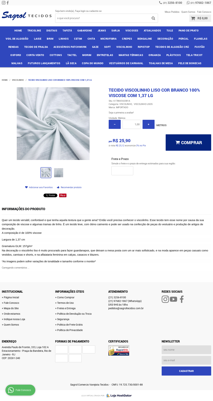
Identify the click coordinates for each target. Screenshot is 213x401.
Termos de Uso (65, 302)
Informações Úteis (69, 292)
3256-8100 (172, 3)
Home (18, 30)
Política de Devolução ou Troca (74, 313)
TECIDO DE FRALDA (36, 47)
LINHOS (64, 38)
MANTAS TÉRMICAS (131, 55)
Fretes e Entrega (66, 308)
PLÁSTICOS (173, 55)
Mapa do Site (11, 308)
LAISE (38, 38)
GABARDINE (84, 30)
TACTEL (72, 55)
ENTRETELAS (105, 55)
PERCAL (184, 38)
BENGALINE (144, 38)
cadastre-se (95, 11)
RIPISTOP (144, 47)
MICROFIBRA (108, 38)
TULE (170, 30)
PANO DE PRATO (189, 30)
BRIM (50, 38)
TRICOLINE (34, 30)
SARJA (115, 30)
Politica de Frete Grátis (70, 324)
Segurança (63, 319)
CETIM (78, 38)
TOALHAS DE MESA (161, 63)
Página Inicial (11, 297)
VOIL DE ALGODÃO (17, 38)
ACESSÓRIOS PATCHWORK (70, 47)
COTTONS (56, 55)
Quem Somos (188, 11)
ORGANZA (155, 55)
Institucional (12, 292)
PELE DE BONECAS (190, 63)
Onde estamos (12, 313)
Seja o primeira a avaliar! (121, 112)
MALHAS (16, 63)
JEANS (102, 30)
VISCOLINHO (124, 47)
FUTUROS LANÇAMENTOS (44, 63)
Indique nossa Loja (14, 319)
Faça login (80, 11)
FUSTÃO (200, 47)
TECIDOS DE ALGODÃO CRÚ (172, 47)
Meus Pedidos (172, 11)
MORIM (86, 55)
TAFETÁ (67, 30)
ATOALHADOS (152, 30)
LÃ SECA (71, 63)
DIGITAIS (51, 30)
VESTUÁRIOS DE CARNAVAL (126, 63)
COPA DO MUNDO (93, 63)
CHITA (91, 38)
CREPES (127, 38)
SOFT (107, 47)
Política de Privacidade (70, 330)
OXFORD (15, 55)
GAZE (95, 47)
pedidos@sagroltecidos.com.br (126, 308)
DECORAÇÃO (165, 38)
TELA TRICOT (194, 55)
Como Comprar (65, 297)
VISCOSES (131, 30)
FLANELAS (200, 38)
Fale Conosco (204, 11)
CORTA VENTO (35, 55)
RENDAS (13, 47)
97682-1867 (200, 3)
